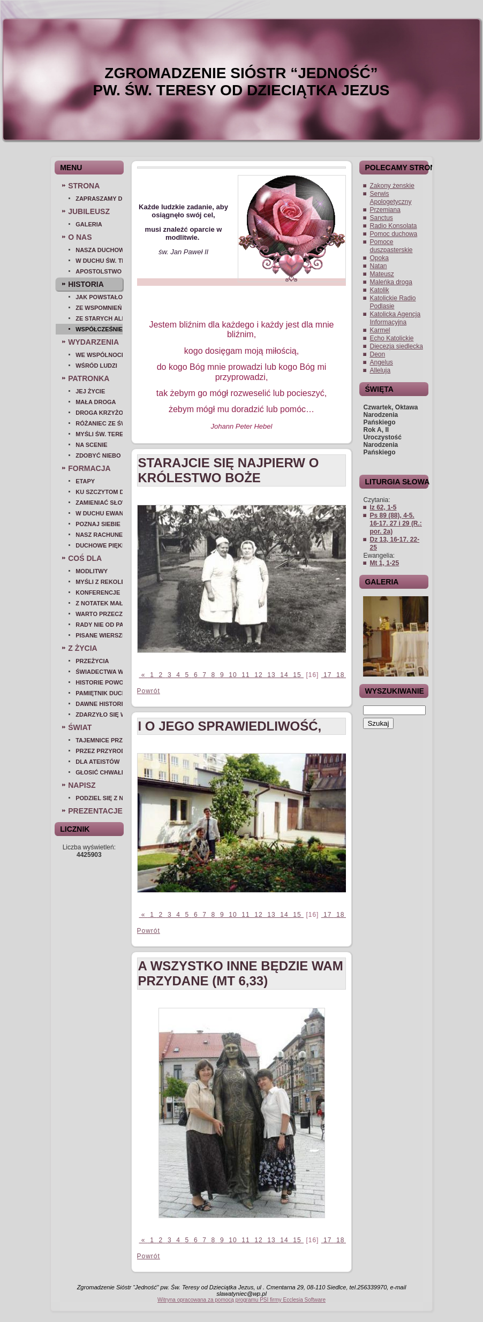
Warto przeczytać (99, 614)
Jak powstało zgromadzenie (99, 297)
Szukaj (378, 723)
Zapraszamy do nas (99, 198)
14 (284, 675)
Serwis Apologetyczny (390, 198)
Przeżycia (92, 661)
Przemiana (384, 210)
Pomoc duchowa (393, 234)
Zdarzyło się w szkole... (99, 714)
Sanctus (381, 218)
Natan (378, 266)
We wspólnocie (99, 355)
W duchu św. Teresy (99, 260)
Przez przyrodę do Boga (99, 751)
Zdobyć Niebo (98, 455)
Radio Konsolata (393, 226)
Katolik (379, 290)
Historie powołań (99, 682)
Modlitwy (92, 571)
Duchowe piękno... (99, 545)
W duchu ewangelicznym (99, 513)
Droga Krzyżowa (99, 412)
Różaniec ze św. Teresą (99, 423)
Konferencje (98, 592)
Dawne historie (99, 704)
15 (297, 675)
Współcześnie (99, 329)
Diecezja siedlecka (395, 346)
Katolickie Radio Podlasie (392, 302)
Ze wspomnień (99, 308)
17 (327, 675)
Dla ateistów (97, 761)
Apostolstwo (99, 271)
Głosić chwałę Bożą (99, 772)
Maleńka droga (390, 282)
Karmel (379, 330)
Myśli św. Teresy (99, 434)
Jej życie (90, 391)
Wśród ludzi (96, 365)
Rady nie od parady (99, 624)
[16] (312, 675)
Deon (377, 354)
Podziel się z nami (99, 798)
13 (271, 675)
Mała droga (96, 402)
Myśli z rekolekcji (99, 582)
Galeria (89, 224)
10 (233, 675)
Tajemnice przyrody (99, 740)
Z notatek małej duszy (99, 603)
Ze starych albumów (99, 318)
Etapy (85, 481)
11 (245, 675)
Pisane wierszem (99, 635)
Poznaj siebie (98, 524)
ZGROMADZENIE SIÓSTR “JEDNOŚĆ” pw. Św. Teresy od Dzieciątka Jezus (241, 81)
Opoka (378, 258)
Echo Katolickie (391, 338)
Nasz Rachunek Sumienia (99, 534)
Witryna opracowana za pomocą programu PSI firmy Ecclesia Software (241, 1300)
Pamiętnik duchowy (99, 693)
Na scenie (92, 445)
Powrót (148, 691)
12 (258, 675)
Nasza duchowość (99, 250)
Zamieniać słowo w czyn (99, 502)
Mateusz (381, 274)
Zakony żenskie (391, 185)
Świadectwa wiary (99, 671)
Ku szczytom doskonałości (99, 492)
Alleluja (379, 370)
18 (340, 675)
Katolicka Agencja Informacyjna (394, 318)
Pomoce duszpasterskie (390, 246)
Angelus (381, 362)
